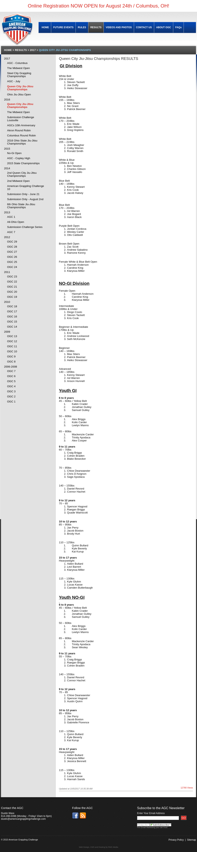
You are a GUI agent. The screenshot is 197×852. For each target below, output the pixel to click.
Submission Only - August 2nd (25, 199)
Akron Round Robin (19, 130)
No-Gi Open (14, 153)
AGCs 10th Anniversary (21, 125)
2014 (7, 168)
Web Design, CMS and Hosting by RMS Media (98, 847)
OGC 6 (11, 376)
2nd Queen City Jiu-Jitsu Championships (22, 174)
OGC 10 (12, 351)
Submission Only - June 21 (23, 194)
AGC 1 (11, 216)
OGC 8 (11, 361)
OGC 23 (12, 276)
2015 (7, 148)
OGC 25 (12, 261)
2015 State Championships (23, 163)
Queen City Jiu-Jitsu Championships (20, 88)
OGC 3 (11, 391)
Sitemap (191, 839)
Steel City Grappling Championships (19, 75)
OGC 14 (12, 326)
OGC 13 (12, 336)
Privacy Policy (176, 839)
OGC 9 (11, 356)
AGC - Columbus (17, 63)
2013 (7, 212)
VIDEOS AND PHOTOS (119, 27)
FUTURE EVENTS (63, 27)
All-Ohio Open (15, 221)
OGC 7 (11, 371)
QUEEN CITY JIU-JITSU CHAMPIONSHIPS (65, 50)
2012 (7, 237)
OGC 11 (12, 346)
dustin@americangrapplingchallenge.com (23, 818)
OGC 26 (12, 256)
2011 (7, 272)
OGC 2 (11, 396)
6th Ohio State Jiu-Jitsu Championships (21, 206)
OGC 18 (12, 306)
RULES (82, 27)
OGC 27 (12, 251)
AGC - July (13, 81)
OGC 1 (11, 401)
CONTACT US (144, 27)
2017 (7, 58)
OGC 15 (12, 321)
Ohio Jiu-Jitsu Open (19, 94)
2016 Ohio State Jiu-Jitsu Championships (22, 142)
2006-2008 (10, 366)
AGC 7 (11, 232)
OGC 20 (12, 291)
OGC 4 (11, 386)
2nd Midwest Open (18, 180)
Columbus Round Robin (21, 135)
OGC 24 (12, 267)
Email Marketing (148, 827)
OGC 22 (12, 281)
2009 (7, 331)
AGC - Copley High (18, 158)
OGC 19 (12, 296)
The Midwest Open (18, 68)
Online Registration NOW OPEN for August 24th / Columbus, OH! (98, 6)
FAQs (178, 27)
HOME (45, 27)
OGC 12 (12, 341)
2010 (7, 301)
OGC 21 (12, 286)
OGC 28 (12, 246)
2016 (7, 99)
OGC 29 (12, 241)
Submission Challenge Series (24, 227)
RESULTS (96, 27)
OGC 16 (12, 316)
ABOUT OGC (163, 27)
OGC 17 (12, 311)
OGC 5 (11, 381)
